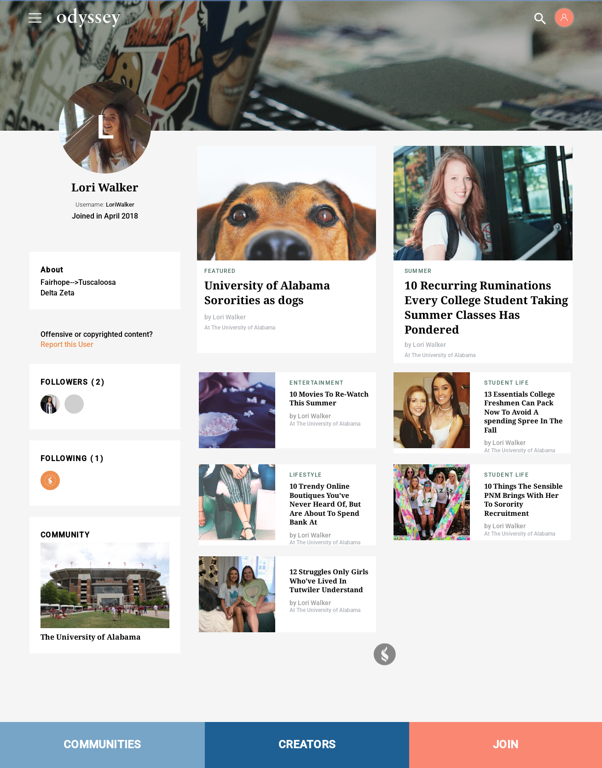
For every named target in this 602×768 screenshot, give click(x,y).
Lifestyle (305, 475)
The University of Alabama (91, 637)
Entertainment (316, 383)
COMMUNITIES (102, 744)
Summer (418, 271)
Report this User (67, 344)
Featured (220, 271)
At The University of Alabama (239, 327)
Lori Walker (229, 317)
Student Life (506, 383)
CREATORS (307, 744)
